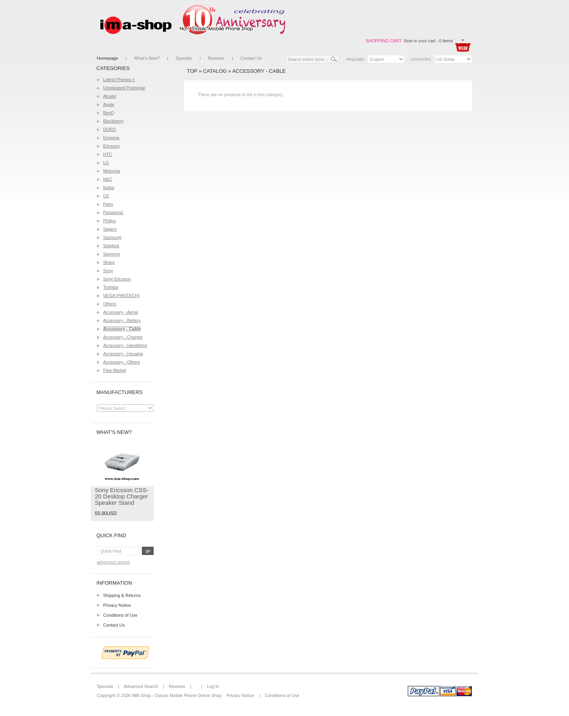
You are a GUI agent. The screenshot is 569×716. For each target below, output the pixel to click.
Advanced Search (113, 562)
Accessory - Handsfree (125, 345)
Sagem (110, 229)
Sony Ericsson (117, 279)
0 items (446, 40)
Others (109, 303)
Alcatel (109, 96)
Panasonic (113, 212)
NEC (107, 179)
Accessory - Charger (123, 337)
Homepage (107, 58)
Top (192, 71)
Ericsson (111, 146)
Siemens (111, 254)
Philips (109, 220)
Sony (108, 270)
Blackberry (113, 121)
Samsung (112, 237)
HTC (107, 154)
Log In (213, 686)
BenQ (108, 112)
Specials (183, 58)
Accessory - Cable (259, 71)
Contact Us (251, 58)
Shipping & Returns (122, 595)
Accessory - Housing (123, 353)
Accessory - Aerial (120, 312)
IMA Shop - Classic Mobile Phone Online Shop (177, 695)
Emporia (111, 137)
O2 (106, 195)
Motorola (111, 171)
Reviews (216, 58)
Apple (108, 104)
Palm (108, 204)
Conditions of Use (120, 615)
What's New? (146, 58)
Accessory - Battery (122, 320)
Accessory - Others (121, 362)
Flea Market (114, 370)
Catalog (215, 71)
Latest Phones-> (119, 79)
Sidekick (111, 245)
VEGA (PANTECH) (121, 295)
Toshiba (110, 287)
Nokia (108, 187)
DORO (109, 129)
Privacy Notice (117, 605)
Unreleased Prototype (124, 87)
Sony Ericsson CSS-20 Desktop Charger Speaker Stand (122, 496)
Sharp (109, 262)
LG (106, 162)
